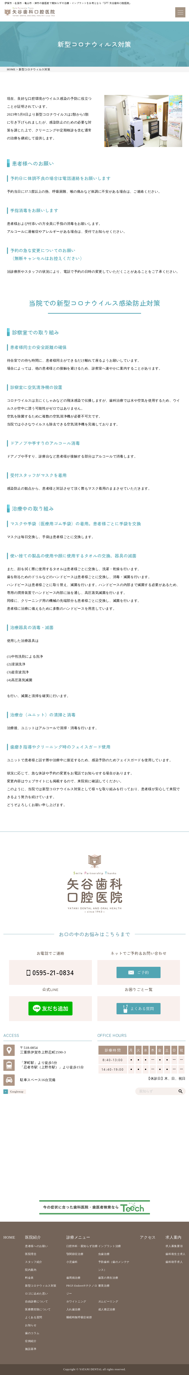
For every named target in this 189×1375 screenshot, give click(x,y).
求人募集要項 (174, 1246)
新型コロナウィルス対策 (40, 1285)
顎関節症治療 (75, 1254)
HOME (9, 1237)
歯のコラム (32, 1333)
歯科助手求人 (174, 1262)
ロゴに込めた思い (36, 1293)
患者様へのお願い (36, 1246)
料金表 (29, 1277)
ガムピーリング (108, 1301)
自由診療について (36, 1301)
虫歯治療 (104, 1254)
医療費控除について (38, 1309)
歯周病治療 (73, 1277)
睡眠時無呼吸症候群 (79, 1317)
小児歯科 (72, 1262)
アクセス (148, 1237)
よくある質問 (33, 1317)
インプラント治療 (109, 1246)
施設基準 (31, 1349)
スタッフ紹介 (33, 1262)
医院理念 (31, 1254)
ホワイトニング (76, 1301)
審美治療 (104, 1285)
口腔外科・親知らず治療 (82, 1246)
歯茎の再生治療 (108, 1277)
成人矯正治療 (106, 1309)
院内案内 (31, 1269)
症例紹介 (31, 1341)
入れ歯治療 (73, 1309)
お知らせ (31, 1325)
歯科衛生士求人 (175, 1254)
